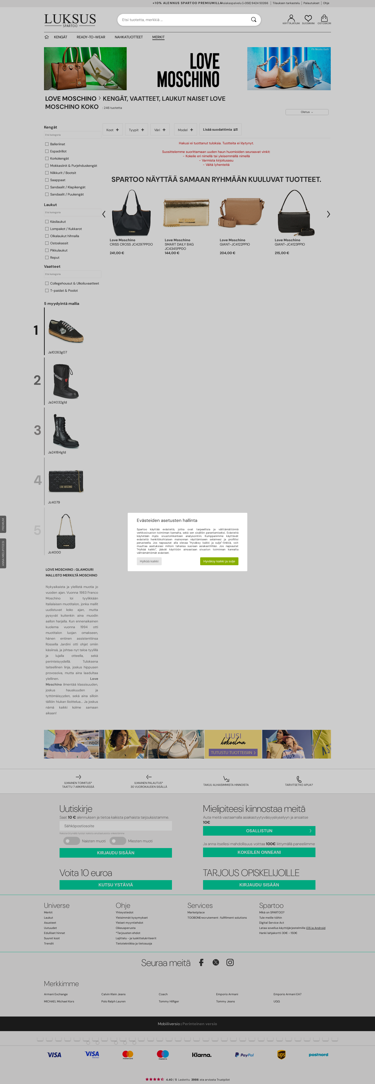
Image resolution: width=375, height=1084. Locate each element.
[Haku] (254, 20)
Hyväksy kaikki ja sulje (219, 561)
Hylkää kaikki (149, 561)
